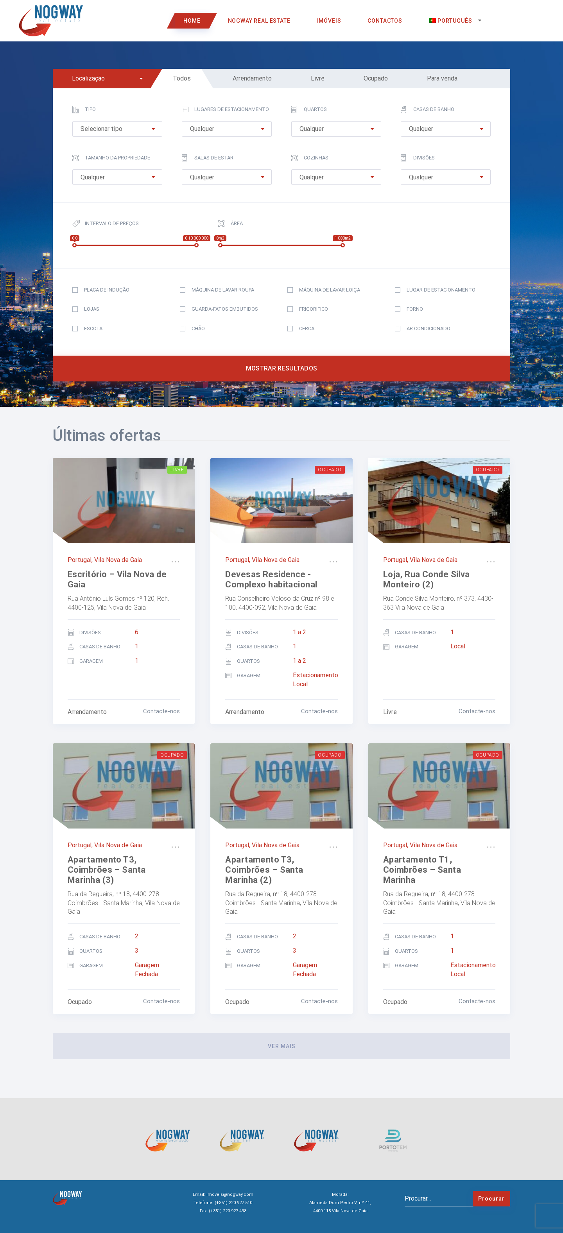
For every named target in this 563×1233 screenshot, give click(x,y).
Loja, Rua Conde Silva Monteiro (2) (426, 579)
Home (191, 21)
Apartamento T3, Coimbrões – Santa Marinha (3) (106, 870)
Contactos (385, 21)
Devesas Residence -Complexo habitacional (271, 579)
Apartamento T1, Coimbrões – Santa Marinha (422, 870)
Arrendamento (87, 712)
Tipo (84, 109)
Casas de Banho (427, 109)
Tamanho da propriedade (111, 158)
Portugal (79, 560)
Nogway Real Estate (259, 21)
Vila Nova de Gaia (118, 560)
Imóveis (329, 21)
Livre (177, 469)
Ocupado (329, 469)
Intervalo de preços (105, 223)
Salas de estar (207, 158)
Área (230, 223)
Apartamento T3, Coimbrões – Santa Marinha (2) (264, 870)
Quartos (309, 109)
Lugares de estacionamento (225, 109)
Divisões (418, 158)
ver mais (282, 1046)
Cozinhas (309, 158)
